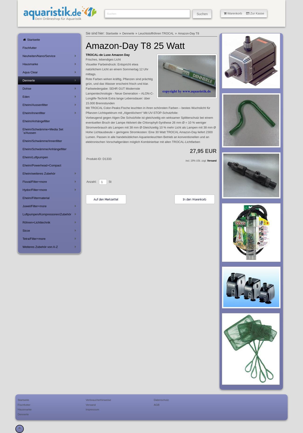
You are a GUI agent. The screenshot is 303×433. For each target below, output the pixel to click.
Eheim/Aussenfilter (50, 105)
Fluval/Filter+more (50, 182)
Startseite (31, 39)
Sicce (50, 231)
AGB (157, 404)
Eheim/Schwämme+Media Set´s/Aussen (43, 131)
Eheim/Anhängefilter (36, 121)
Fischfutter (30, 48)
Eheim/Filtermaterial (36, 198)
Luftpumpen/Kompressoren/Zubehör (50, 215)
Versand (212, 160)
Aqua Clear (50, 73)
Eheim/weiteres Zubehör (50, 174)
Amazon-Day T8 (188, 33)
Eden (50, 97)
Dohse (50, 89)
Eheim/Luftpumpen (35, 157)
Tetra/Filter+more (50, 239)
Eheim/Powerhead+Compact (42, 165)
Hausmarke (50, 65)
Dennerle (50, 81)
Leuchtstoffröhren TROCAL (156, 33)
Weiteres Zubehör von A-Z (50, 247)
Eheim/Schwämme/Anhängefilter (45, 149)
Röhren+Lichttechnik (50, 223)
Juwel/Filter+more (50, 207)
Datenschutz (161, 399)
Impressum (92, 409)
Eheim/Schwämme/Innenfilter (42, 141)
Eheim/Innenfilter (50, 114)
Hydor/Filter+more (50, 190)
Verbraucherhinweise (98, 399)
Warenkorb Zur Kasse (244, 13)
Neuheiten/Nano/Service (50, 57)
